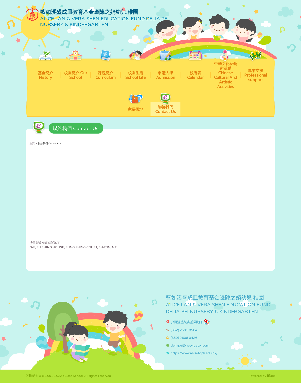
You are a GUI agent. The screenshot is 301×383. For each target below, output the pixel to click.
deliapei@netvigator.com (190, 345)
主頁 (32, 143)
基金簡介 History (45, 69)
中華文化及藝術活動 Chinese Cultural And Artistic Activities (225, 74)
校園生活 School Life (135, 69)
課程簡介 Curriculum (105, 69)
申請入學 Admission (165, 69)
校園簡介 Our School (75, 69)
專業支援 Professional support (255, 70)
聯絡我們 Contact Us (165, 108)
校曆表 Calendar (195, 69)
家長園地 (135, 107)
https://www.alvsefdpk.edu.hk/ (194, 353)
